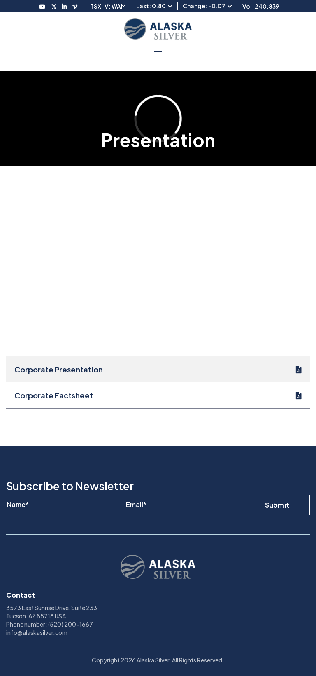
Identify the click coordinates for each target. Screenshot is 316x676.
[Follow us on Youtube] (42, 6)
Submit (277, 505)
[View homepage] (158, 29)
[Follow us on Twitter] (53, 6)
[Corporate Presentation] (158, 369)
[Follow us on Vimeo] (74, 6)
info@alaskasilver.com (36, 632)
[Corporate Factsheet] (158, 395)
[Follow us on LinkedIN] (64, 6)
